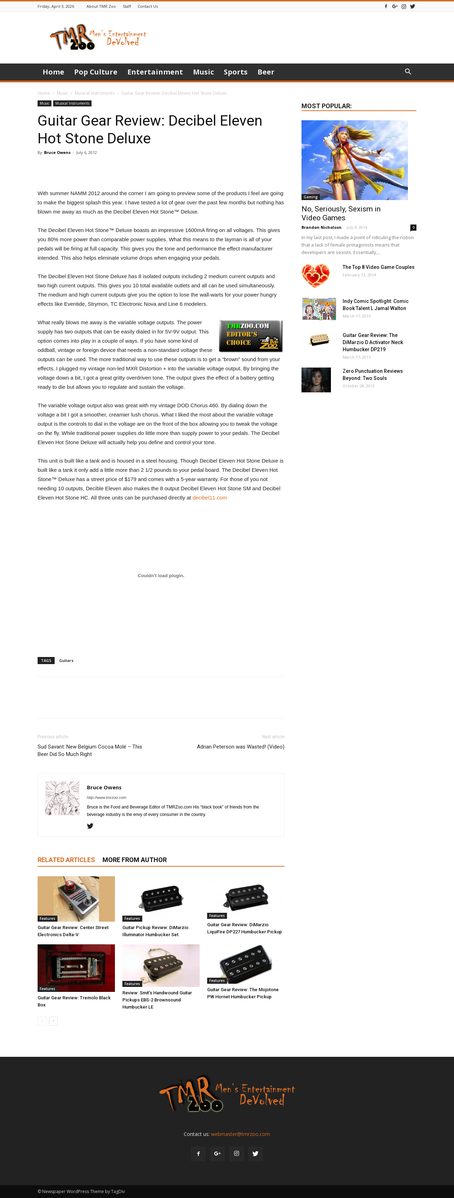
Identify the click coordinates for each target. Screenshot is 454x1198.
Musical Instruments (95, 93)
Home (53, 72)
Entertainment (155, 72)
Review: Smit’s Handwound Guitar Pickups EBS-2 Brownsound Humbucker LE (157, 1000)
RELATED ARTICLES (66, 859)
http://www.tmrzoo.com (106, 797)
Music (203, 72)
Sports (236, 72)
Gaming (311, 196)
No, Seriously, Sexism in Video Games (341, 213)
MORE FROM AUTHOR (135, 859)
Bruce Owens (57, 152)
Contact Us (148, 6)
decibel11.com (210, 498)
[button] (407, 72)
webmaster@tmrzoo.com (240, 1134)
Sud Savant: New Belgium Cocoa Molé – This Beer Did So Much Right (90, 750)
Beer (266, 72)
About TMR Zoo (101, 6)
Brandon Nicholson (321, 227)
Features (47, 918)
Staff (127, 6)
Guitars (66, 660)
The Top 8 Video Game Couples (379, 267)
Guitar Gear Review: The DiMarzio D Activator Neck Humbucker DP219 (373, 342)
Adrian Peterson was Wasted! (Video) (240, 747)
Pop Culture (95, 72)
